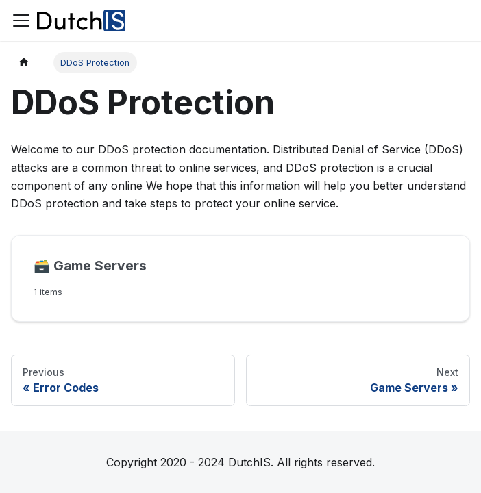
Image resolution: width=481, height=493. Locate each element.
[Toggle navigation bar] (21, 20)
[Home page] (24, 62)
